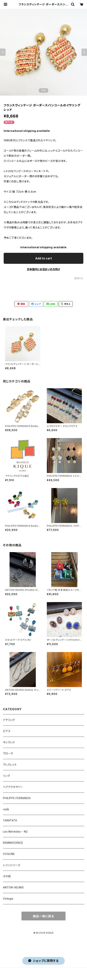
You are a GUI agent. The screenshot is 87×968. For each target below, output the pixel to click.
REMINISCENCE (13, 842)
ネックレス (9, 742)
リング (6, 775)
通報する (78, 278)
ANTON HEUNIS (13, 887)
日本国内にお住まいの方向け (43, 269)
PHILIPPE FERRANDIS (17, 798)
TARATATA (10, 820)
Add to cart (43, 258)
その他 (7, 876)
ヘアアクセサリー (13, 786)
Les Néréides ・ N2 (15, 831)
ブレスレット (10, 764)
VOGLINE (9, 853)
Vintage (8, 898)
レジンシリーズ (11, 865)
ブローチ (8, 753)
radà (6, 809)
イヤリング (9, 719)
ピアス (6, 731)
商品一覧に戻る (43, 916)
